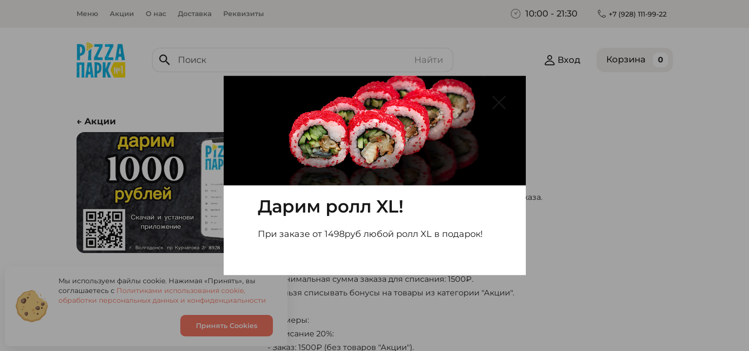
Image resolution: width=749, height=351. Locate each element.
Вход (562, 60)
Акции (122, 13)
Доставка (194, 13)
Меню (87, 13)
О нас (156, 13)
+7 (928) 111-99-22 (638, 14)
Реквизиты (243, 13)
